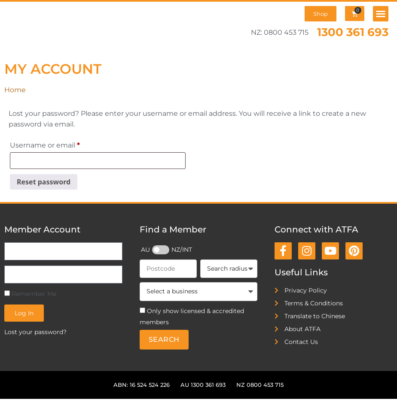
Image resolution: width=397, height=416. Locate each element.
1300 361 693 (352, 32)
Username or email (61, 144)
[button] (380, 13)
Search (164, 339)
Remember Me (30, 293)
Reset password (43, 182)
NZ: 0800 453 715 (279, 32)
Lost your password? (35, 332)
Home (15, 90)
